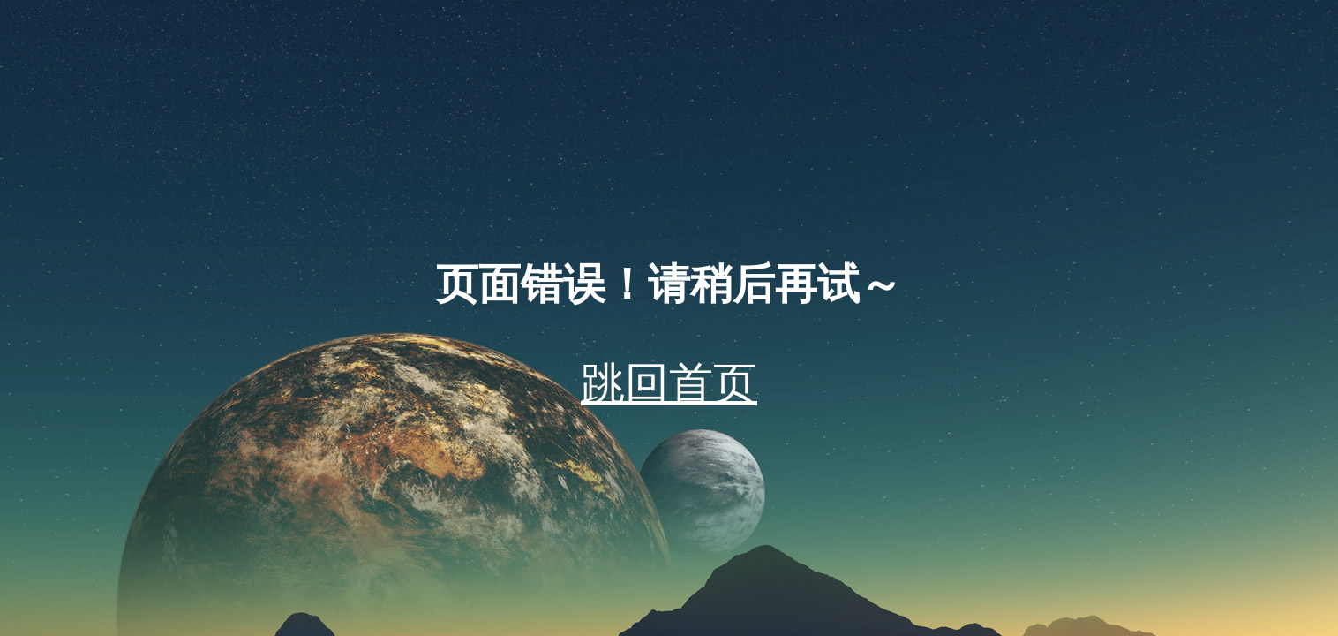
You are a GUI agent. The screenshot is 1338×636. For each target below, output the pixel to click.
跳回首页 (669, 383)
